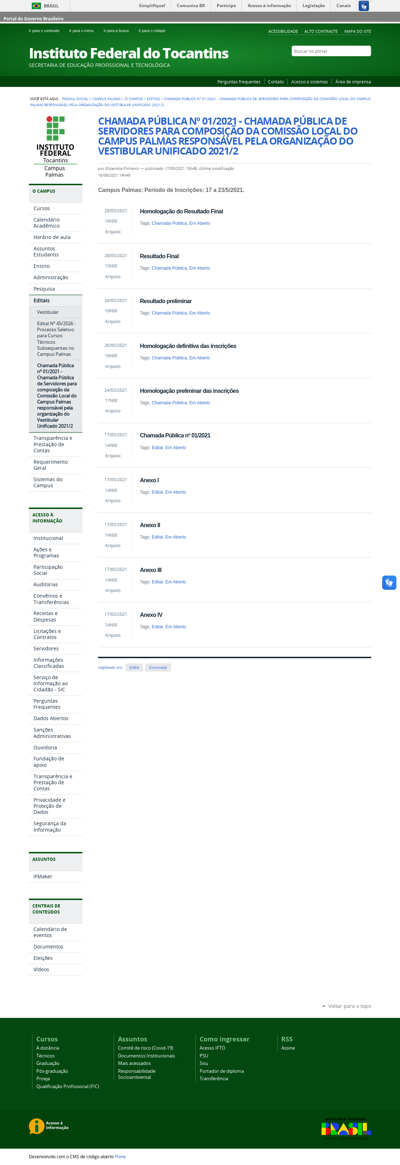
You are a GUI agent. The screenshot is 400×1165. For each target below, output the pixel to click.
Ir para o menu (85, 30)
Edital (157, 447)
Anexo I (149, 480)
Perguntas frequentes (239, 81)
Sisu (204, 1063)
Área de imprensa (353, 81)
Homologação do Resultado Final (181, 211)
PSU (204, 1056)
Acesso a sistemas (309, 81)
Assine (288, 1048)
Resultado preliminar (165, 301)
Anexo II (150, 525)
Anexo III (150, 570)
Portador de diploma (222, 1071)
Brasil (51, 6)
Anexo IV (151, 615)
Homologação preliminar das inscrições (189, 391)
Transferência (214, 1079)
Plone (120, 1156)
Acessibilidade (283, 31)
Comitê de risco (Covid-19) (145, 1048)
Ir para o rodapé (155, 30)
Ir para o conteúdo (47, 30)
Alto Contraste (321, 31)
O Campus (134, 98)
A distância (47, 1048)
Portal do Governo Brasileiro (33, 19)
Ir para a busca (120, 30)
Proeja (43, 1079)
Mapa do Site (357, 31)
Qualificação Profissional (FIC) (67, 1086)
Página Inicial (75, 98)
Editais (153, 98)
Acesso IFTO (212, 1048)
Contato (276, 81)
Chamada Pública (169, 223)
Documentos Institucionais (146, 1056)
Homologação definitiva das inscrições (188, 346)
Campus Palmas (106, 98)
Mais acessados (134, 1063)
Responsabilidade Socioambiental (136, 1074)
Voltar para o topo (349, 1006)
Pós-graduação (52, 1071)
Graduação (48, 1063)
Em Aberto (199, 223)
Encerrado (158, 667)
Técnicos (45, 1056)
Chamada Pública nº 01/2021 (175, 435)
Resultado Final (159, 256)
